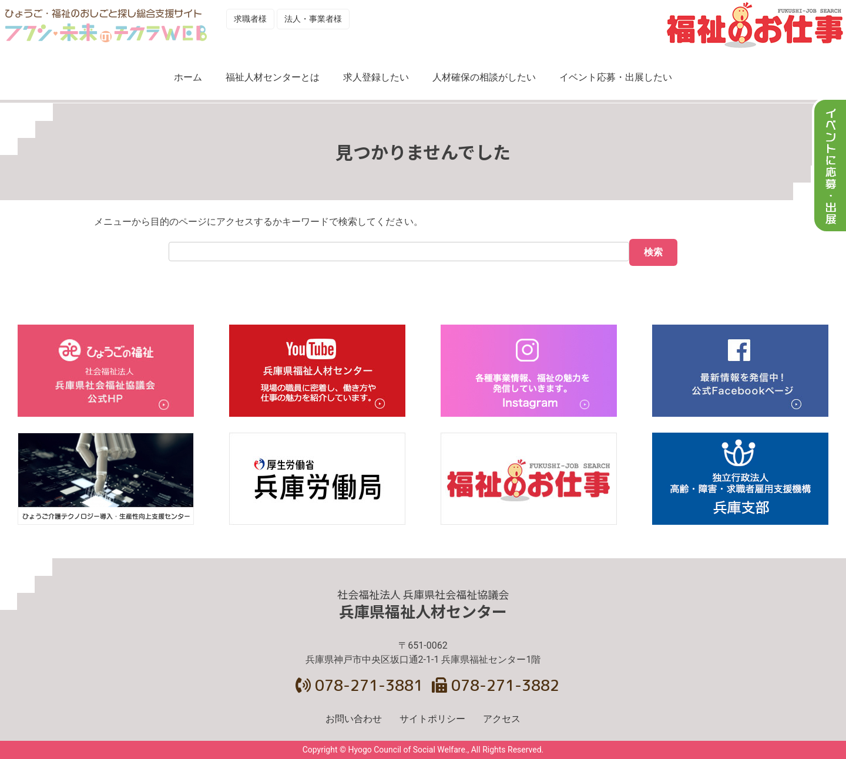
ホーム (188, 77)
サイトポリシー (432, 718)
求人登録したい (376, 77)
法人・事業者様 (313, 18)
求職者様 (250, 18)
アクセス (502, 718)
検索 (653, 252)
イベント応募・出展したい (615, 77)
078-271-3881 (359, 685)
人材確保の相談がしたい (484, 77)
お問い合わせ (353, 718)
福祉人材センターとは (273, 77)
